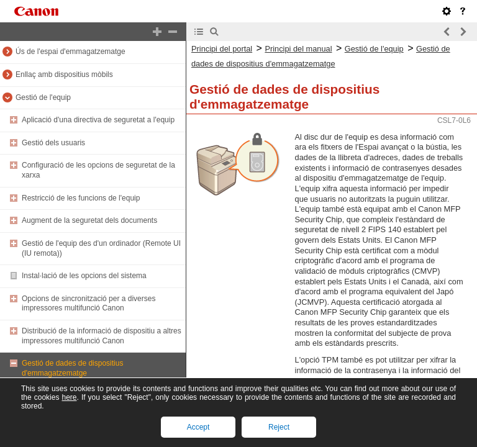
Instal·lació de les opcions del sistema (84, 275)
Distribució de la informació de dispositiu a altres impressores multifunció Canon (101, 336)
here (68, 397)
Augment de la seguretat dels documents (89, 220)
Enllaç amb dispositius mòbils (64, 74)
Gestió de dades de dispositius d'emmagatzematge (72, 368)
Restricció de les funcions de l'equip (81, 198)
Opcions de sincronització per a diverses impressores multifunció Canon (88, 303)
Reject (278, 427)
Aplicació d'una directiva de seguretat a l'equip (98, 119)
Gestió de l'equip (43, 97)
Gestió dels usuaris (53, 142)
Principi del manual (298, 48)
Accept (198, 427)
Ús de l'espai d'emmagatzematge (70, 51)
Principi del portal (221, 48)
